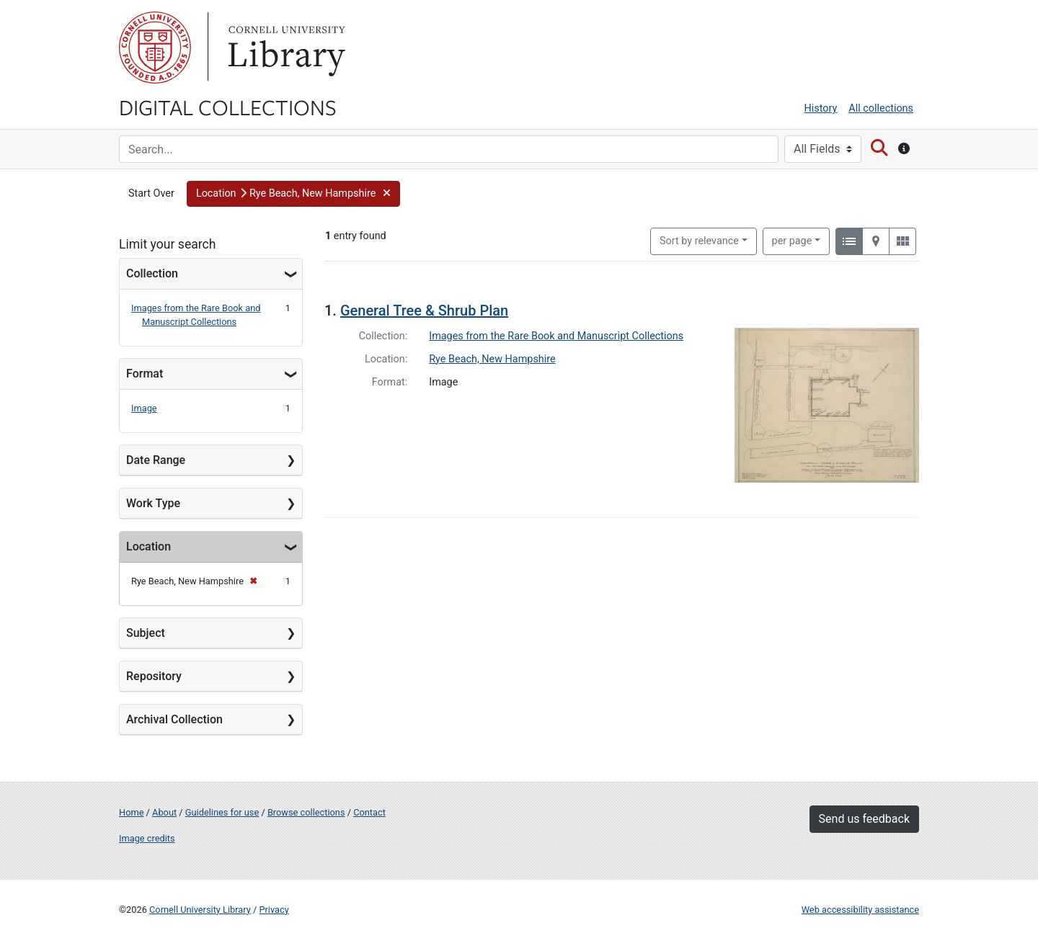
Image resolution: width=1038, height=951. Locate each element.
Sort (699, 241)
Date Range (155, 460)
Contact (369, 812)
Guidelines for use (222, 812)
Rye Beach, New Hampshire (492, 359)
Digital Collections (228, 106)
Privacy (273, 909)
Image (144, 408)
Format (144, 373)
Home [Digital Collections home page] (131, 812)
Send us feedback (864, 819)
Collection (152, 273)
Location (148, 546)
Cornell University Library (200, 909)
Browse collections (306, 812)
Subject (145, 633)
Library (284, 48)
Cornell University (155, 48)
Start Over (151, 193)
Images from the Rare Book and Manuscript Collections (556, 336)
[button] (293, 194)
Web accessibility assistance (860, 909)
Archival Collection (174, 719)
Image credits (147, 838)
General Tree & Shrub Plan (424, 310)
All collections (880, 108)
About (164, 812)
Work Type (153, 503)
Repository (154, 676)
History (821, 108)
